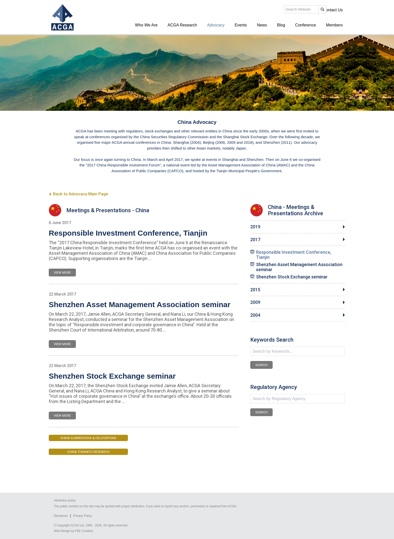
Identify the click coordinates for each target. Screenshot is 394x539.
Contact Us (333, 10)
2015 (255, 289)
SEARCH (261, 365)
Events (241, 25)
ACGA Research (182, 25)
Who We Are (146, 25)
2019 (255, 226)
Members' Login (303, 10)
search (256, 10)
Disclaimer (61, 516)
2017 (255, 239)
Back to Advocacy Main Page (78, 193)
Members (334, 25)
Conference (305, 25)
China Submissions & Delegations (88, 438)
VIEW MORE (62, 272)
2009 (255, 302)
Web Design (62, 531)
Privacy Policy (82, 516)
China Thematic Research (88, 452)
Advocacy (215, 25)
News (262, 25)
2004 (255, 315)
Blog (281, 25)
